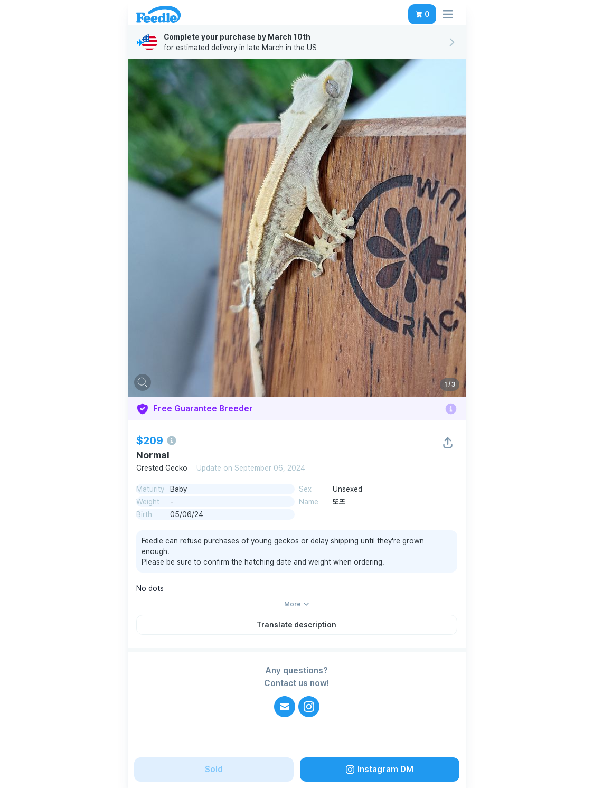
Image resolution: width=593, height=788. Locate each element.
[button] (422, 14)
